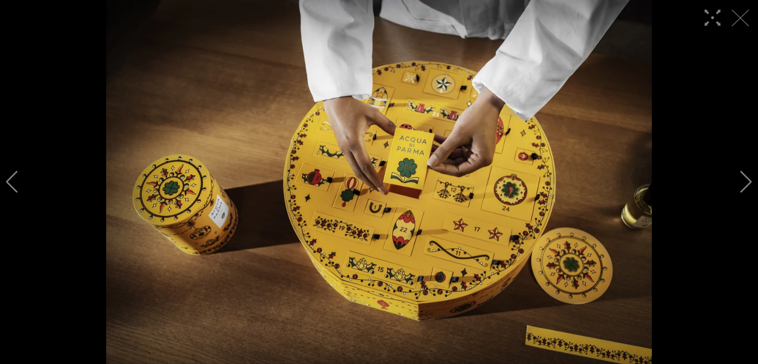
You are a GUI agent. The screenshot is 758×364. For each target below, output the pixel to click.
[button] (12, 182)
